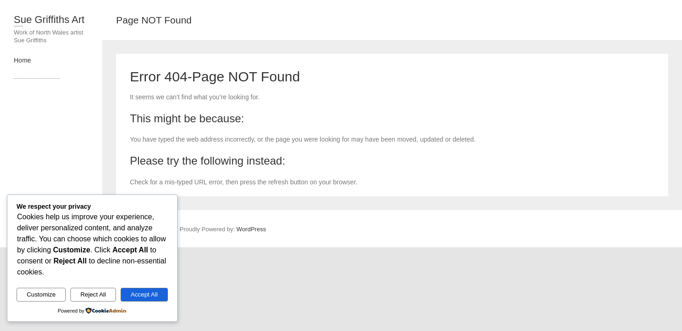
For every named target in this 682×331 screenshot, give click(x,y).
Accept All (144, 294)
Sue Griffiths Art (49, 19)
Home (22, 60)
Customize (41, 294)
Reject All (93, 294)
